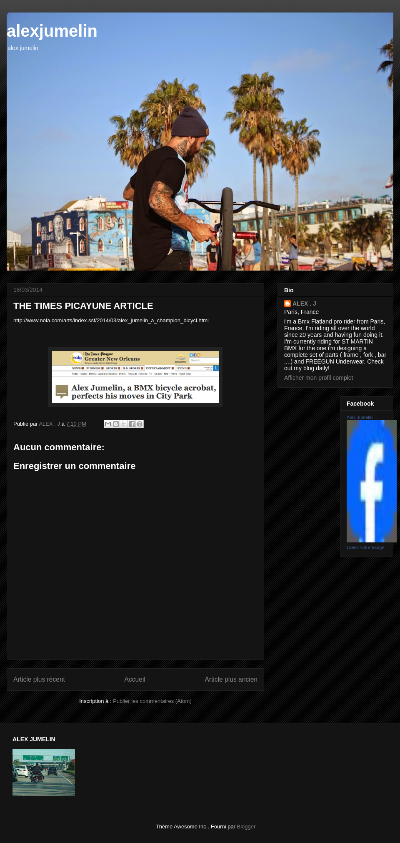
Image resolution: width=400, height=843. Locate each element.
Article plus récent (39, 679)
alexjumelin (52, 31)
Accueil (135, 679)
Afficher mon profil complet (318, 377)
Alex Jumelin (359, 417)
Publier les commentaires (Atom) (152, 701)
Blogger (246, 826)
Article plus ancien (231, 679)
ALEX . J (304, 303)
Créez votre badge (366, 547)
